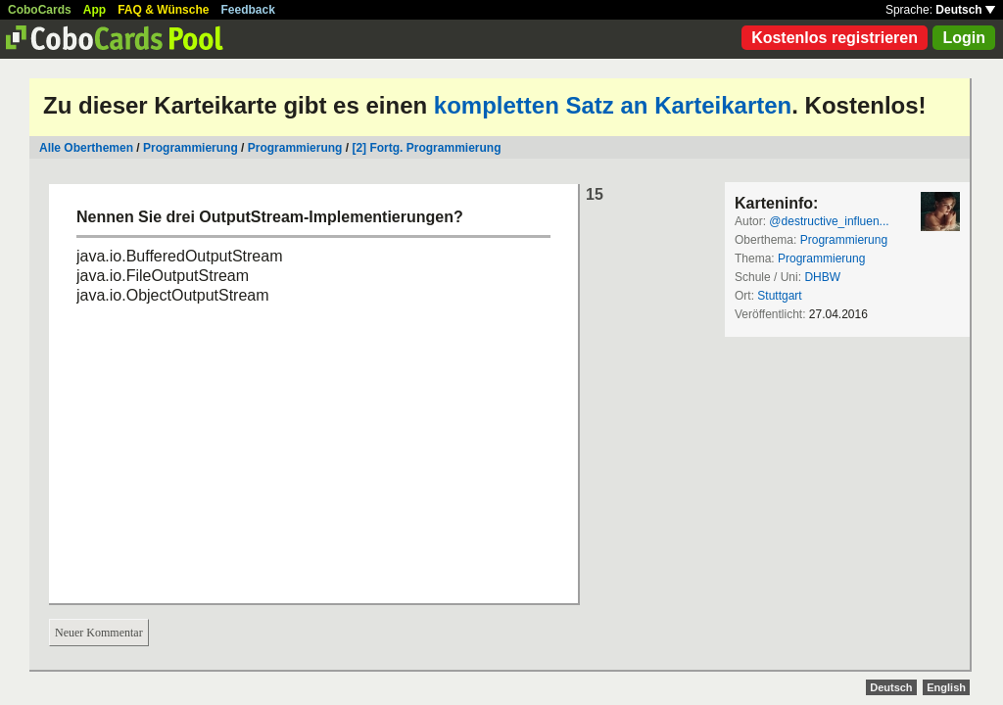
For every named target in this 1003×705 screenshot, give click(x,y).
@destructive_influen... (828, 221)
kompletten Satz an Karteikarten (612, 105)
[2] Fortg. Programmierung (426, 148)
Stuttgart (779, 296)
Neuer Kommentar (99, 632)
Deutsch (965, 10)
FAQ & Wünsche (163, 10)
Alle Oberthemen (86, 148)
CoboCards (40, 10)
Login (963, 37)
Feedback (248, 10)
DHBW (822, 277)
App (94, 10)
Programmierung (190, 148)
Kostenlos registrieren (834, 37)
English (946, 687)
